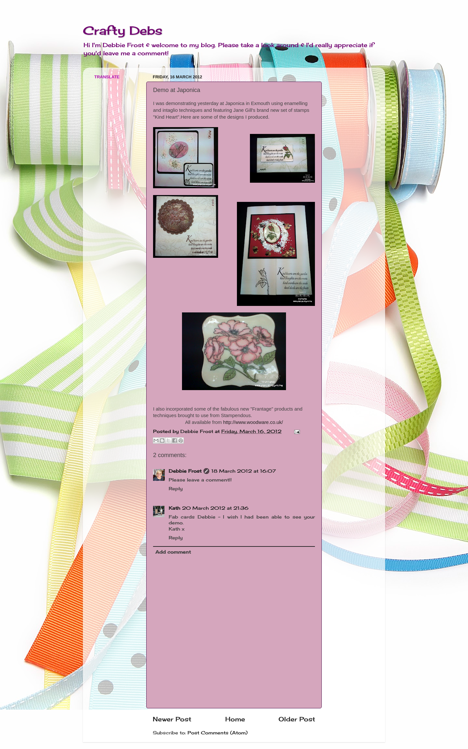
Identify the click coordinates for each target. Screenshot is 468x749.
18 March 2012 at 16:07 (243, 471)
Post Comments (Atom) (218, 732)
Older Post (297, 719)
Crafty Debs (122, 30)
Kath (174, 508)
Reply (176, 488)
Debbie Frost (185, 471)
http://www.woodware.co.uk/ (253, 422)
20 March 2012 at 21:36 (215, 508)
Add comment (173, 552)
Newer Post (172, 719)
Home (235, 719)
